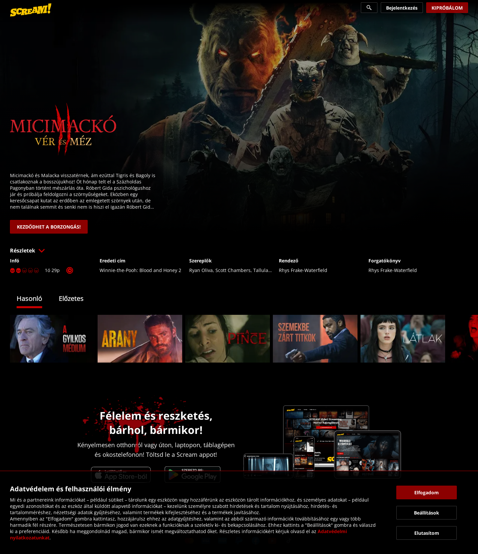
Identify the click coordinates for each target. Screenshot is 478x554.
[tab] (34, 299)
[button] (239, 250)
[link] (30, 10)
